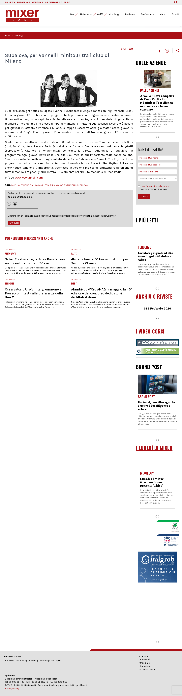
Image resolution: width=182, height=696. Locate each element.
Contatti (143, 656)
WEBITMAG (37, 2)
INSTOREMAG (23, 2)
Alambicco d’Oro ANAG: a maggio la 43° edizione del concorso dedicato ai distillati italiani (101, 293)
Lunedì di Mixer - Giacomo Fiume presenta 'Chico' (152, 482)
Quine (58, 660)
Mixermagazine (47, 660)
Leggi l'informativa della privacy (155, 186)
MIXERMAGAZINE (53, 2)
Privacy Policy (12, 688)
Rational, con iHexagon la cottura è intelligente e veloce (156, 406)
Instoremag (21, 660)
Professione (147, 14)
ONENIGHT (17, 185)
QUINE (67, 2)
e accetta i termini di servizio (154, 187)
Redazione (145, 666)
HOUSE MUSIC (31, 185)
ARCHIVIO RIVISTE (154, 296)
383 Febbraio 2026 (157, 308)
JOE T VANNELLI (67, 185)
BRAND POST (149, 366)
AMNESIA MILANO (49, 185)
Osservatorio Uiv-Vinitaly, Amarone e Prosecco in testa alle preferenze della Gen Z (34, 293)
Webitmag (33, 660)
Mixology (114, 14)
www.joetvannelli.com (29, 177)
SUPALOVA (82, 185)
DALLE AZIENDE (151, 62)
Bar (72, 14)
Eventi (175, 14)
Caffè (100, 14)
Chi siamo (144, 662)
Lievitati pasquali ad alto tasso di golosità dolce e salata (155, 256)
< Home (6, 35)
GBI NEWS (10, 2)
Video (163, 14)
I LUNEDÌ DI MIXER (154, 448)
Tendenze (130, 14)
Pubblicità (144, 659)
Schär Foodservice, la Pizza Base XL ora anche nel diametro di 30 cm (35, 261)
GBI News (9, 660)
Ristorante (86, 14)
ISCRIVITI (14, 222)
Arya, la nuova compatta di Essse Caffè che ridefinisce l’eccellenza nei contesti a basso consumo (157, 103)
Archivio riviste (147, 669)
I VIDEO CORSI (150, 331)
